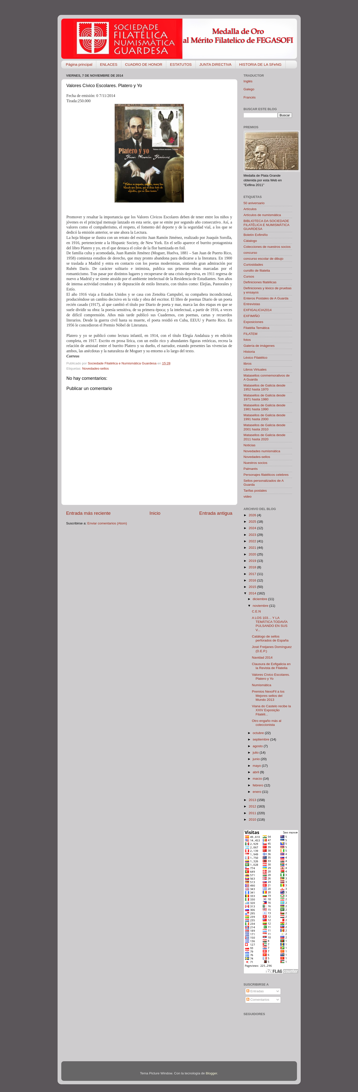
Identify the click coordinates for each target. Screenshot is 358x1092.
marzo (258, 778)
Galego (249, 89)
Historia (249, 351)
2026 (253, 515)
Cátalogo (250, 241)
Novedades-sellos (95, 368)
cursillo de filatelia (257, 270)
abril (256, 772)
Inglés (248, 81)
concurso (250, 253)
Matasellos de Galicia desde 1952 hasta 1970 (265, 387)
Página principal (79, 64)
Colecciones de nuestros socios (267, 247)
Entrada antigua (215, 513)
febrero (258, 785)
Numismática (261, 685)
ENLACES (108, 64)
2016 (253, 580)
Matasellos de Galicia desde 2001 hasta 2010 (265, 427)
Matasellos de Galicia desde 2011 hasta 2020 (265, 437)
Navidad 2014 (262, 657)
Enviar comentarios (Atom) (107, 523)
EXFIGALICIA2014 (258, 310)
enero (257, 792)
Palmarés (251, 469)
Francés (250, 97)
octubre (259, 733)
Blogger (211, 1073)
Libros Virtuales (255, 369)
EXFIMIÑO (252, 316)
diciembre (260, 599)
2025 (253, 521)
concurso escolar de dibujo (264, 258)
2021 (253, 547)
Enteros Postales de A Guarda (266, 298)
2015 (253, 587)
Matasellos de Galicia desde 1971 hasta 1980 (265, 397)
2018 (253, 567)
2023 (253, 535)
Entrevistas (252, 304)
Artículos (250, 209)
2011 (253, 813)
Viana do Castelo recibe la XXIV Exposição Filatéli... (271, 710)
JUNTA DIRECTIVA (215, 64)
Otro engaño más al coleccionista (266, 723)
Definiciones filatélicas (260, 282)
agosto (258, 746)
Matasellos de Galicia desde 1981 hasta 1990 (265, 407)
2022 (253, 541)
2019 (253, 561)
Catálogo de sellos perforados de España (270, 638)
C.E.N (256, 611)
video (248, 496)
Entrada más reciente (88, 513)
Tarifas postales (255, 490)
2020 (253, 554)
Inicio (155, 513)
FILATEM (251, 334)
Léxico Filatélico (255, 357)
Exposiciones (253, 322)
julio (256, 752)
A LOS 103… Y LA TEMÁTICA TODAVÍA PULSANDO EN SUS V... (269, 624)
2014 (253, 593)
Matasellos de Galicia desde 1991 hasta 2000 (265, 417)
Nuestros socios (255, 463)
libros (248, 363)
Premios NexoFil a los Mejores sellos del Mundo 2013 (268, 695)
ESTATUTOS (181, 64)
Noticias (250, 445)
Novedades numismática (262, 451)
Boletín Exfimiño (256, 235)
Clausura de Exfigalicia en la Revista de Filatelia (271, 666)
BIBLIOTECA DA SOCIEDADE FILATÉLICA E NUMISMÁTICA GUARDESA (266, 225)
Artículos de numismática (262, 215)
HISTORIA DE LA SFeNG (260, 64)
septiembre (261, 739)
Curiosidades (253, 264)
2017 (253, 574)
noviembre (261, 606)
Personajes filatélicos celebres (266, 475)
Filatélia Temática (256, 328)
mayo (257, 766)
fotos (247, 340)
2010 (253, 819)
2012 (253, 806)
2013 (253, 800)
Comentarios (257, 999)
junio (257, 759)
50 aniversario (254, 203)
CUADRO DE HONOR (143, 64)
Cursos (249, 276)
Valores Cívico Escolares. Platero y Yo (271, 676)
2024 (253, 528)
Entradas (255, 991)
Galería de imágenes (259, 346)
